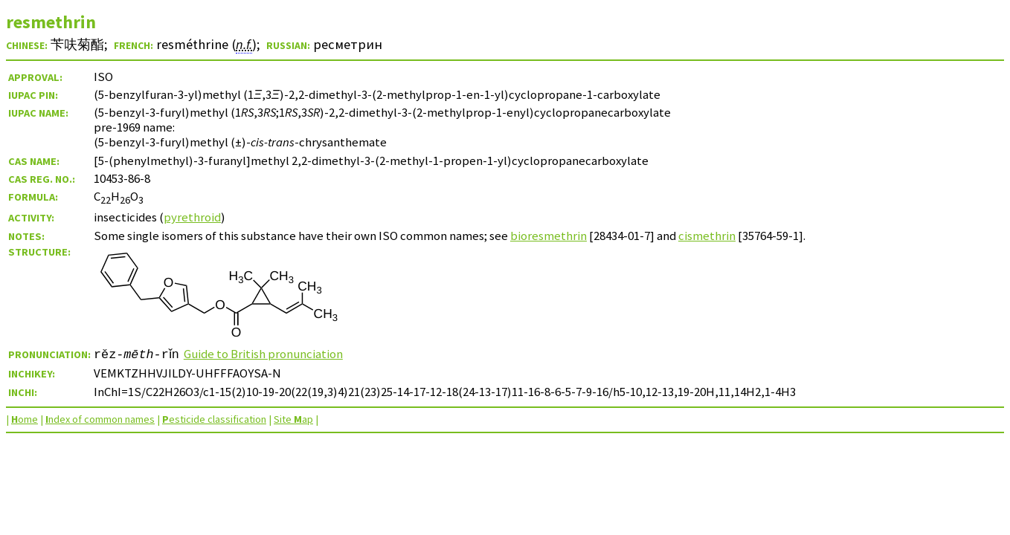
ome (24, 419)
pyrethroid (192, 217)
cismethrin (707, 235)
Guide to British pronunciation (267, 354)
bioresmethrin (548, 235)
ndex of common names (100, 419)
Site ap (293, 419)
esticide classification (214, 419)
